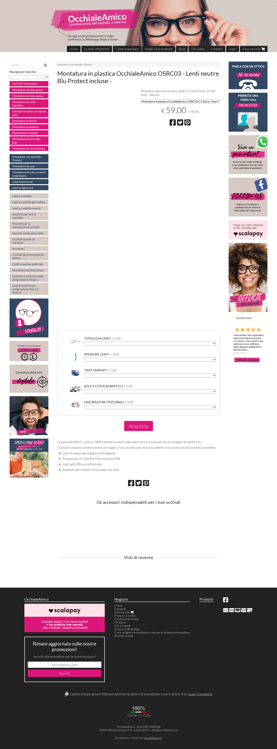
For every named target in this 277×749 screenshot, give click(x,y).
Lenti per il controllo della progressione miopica (27, 277)
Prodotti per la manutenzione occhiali (25, 225)
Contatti (217, 49)
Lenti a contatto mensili (26, 208)
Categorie (120, 608)
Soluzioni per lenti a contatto (24, 216)
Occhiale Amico (244, 317)
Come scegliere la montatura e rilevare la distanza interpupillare (152, 632)
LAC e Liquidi (122, 625)
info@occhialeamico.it (165, 730)
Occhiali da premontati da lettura (28, 256)
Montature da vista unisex (28, 270)
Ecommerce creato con (138, 737)
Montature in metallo (25, 132)
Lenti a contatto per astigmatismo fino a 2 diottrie (25, 289)
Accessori (18, 248)
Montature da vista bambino (24, 103)
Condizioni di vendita (126, 619)
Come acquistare (127, 49)
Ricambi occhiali (123, 635)
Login (232, 49)
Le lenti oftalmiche (96, 49)
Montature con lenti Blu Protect (74, 64)
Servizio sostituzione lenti (27, 233)
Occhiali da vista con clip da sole (29, 113)
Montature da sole (23, 166)
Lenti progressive (22, 187)
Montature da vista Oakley (28, 148)
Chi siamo (198, 49)
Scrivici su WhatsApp (126, 629)
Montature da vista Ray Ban (26, 140)
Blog (182, 49)
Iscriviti (64, 673)
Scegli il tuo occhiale (158, 49)
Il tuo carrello (254, 49)
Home (74, 49)
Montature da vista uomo (27, 89)
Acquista (138, 426)
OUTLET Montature (24, 83)
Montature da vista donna (27, 95)
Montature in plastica (25, 126)
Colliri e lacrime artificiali (27, 264)
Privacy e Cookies (125, 615)
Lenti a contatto (21, 196)
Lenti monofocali (22, 181)
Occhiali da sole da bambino (23, 240)
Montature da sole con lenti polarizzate (28, 173)
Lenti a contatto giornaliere (28, 202)
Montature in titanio (24, 120)
